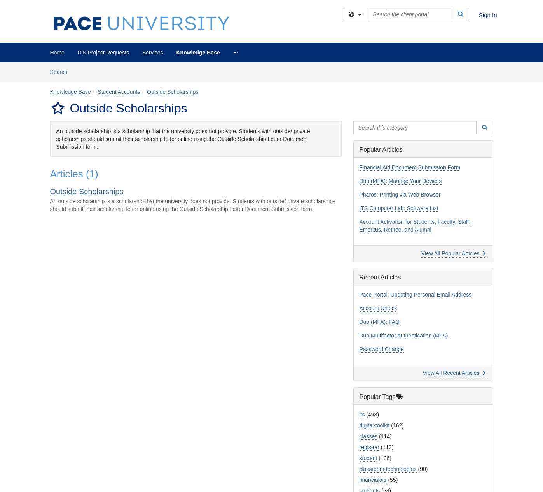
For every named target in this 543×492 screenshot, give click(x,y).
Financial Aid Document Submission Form (410, 167)
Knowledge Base (198, 52)
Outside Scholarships (172, 92)
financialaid (373, 480)
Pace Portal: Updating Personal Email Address (416, 295)
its (362, 414)
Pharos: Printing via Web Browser (400, 195)
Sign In (488, 15)
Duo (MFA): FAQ (380, 322)
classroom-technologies (388, 469)
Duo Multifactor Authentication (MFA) (404, 335)
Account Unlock (378, 308)
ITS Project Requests (103, 52)
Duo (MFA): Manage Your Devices (401, 181)
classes (369, 436)
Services (152, 52)
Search (61, 71)
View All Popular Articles (453, 253)
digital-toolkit (375, 425)
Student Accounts (119, 92)
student (368, 458)
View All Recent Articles (454, 373)
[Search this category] (415, 127)
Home (57, 52)
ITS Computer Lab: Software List (399, 208)
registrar (369, 447)
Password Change (382, 349)
